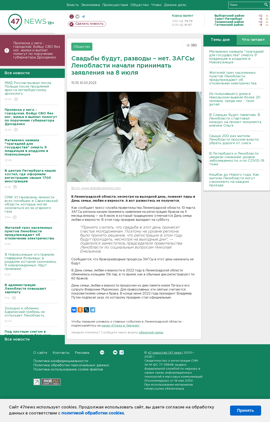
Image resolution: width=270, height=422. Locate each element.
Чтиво (156, 5)
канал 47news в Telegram (120, 325)
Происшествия (115, 5)
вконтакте (77, 16)
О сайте (40, 352)
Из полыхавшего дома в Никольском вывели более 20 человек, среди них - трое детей (234, 99)
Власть (73, 5)
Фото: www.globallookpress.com (96, 188)
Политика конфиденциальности (60, 361)
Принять (245, 410)
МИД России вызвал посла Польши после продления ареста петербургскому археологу (31, 91)
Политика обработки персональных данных (71, 365)
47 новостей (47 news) (165, 353)
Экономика (90, 5)
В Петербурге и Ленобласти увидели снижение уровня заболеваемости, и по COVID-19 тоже (236, 159)
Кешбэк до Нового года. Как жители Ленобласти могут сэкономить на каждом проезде (234, 180)
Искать (266, 4)
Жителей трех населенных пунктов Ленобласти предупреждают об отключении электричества (232, 78)
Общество (139, 5)
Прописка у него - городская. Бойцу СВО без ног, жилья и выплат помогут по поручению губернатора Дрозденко (36, 50)
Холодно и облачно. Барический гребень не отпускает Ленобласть (31, 315)
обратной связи (151, 332)
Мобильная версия (71, 16)
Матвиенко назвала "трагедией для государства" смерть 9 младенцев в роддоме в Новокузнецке (236, 57)
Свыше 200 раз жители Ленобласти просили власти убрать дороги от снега (234, 140)
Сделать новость (89, 23)
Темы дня (220, 40)
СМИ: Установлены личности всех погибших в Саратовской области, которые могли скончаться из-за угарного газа (31, 207)
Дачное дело (175, 5)
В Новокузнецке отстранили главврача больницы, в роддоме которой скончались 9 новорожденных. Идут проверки (31, 265)
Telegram (121, 352)
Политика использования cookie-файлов (68, 369)
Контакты (61, 352)
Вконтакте (102, 352)
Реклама (82, 352)
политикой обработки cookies (93, 413)
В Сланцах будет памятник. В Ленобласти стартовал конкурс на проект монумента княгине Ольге (235, 120)
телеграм (83, 16)
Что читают (253, 40)
